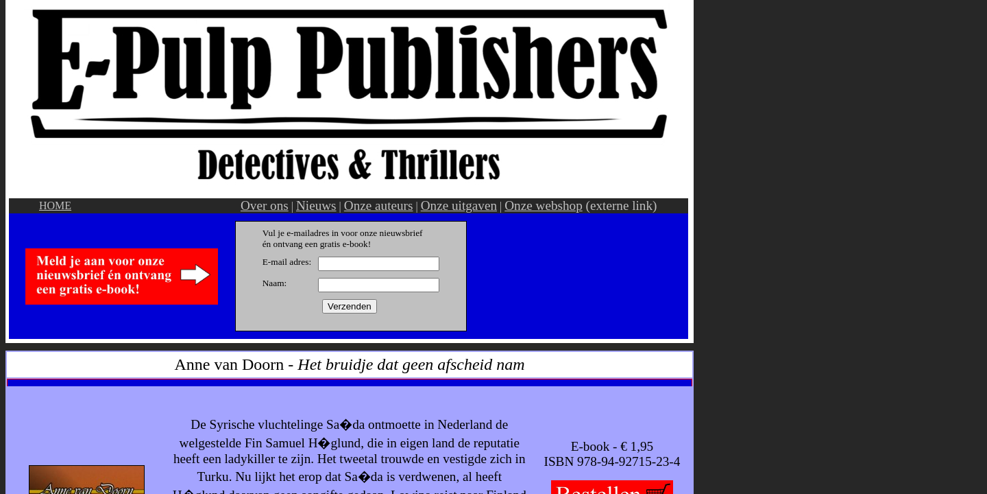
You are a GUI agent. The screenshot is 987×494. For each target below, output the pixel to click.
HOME (55, 205)
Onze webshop (543, 205)
